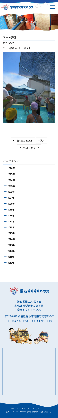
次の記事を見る (29, 147)
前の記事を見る (23, 140)
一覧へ (41, 140)
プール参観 (9, 37)
